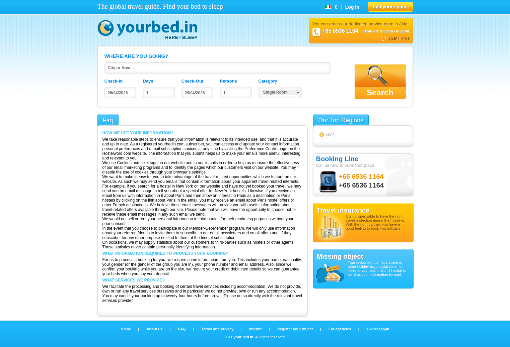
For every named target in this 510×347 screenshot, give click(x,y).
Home (126, 329)
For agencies (340, 329)
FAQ (182, 329)
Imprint (256, 329)
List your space (390, 6)
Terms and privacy (217, 329)
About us (155, 329)
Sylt (330, 134)
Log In (352, 7)
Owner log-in (378, 329)
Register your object (295, 329)
